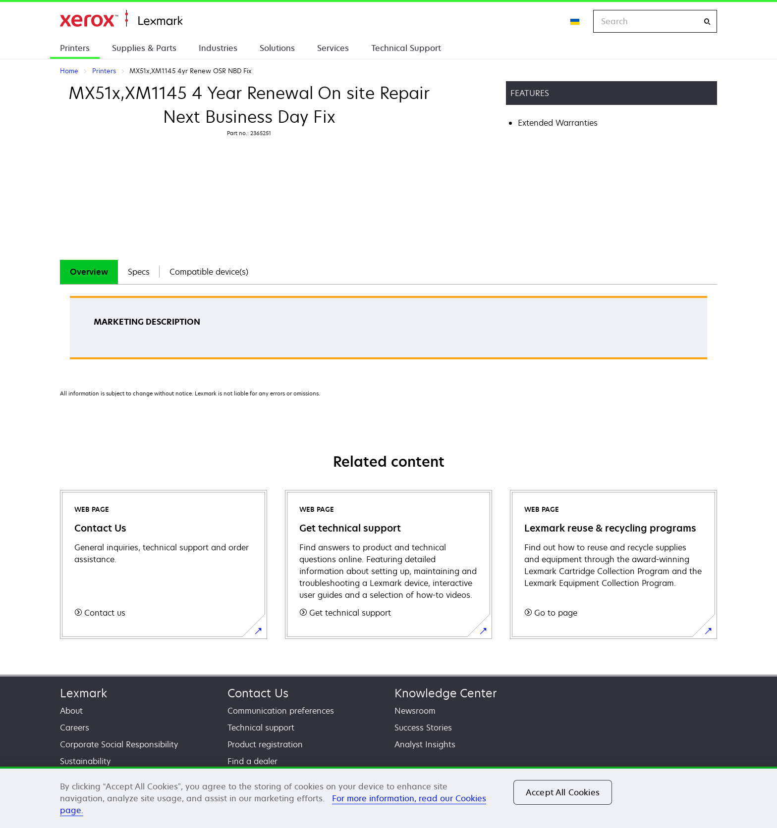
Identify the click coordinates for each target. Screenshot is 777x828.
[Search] (707, 21)
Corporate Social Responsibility (119, 744)
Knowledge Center (445, 693)
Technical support (260, 727)
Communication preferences (280, 710)
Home (121, 18)
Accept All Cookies (563, 792)
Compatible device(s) (208, 271)
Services (333, 48)
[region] (388, 797)
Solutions (277, 48)
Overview (89, 271)
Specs (139, 271)
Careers (74, 727)
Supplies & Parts (144, 48)
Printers (75, 48)
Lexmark (83, 693)
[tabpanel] (388, 331)
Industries (218, 48)
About (71, 710)
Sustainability (85, 761)
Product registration (265, 744)
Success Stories (423, 727)
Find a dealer (252, 761)
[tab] (89, 272)
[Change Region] (575, 21)
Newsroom (415, 710)
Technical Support (406, 48)
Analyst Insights (424, 744)
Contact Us (257, 693)
